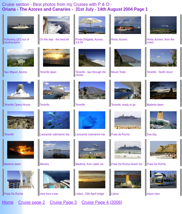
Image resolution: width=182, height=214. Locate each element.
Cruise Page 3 (63, 202)
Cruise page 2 (31, 202)
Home (8, 202)
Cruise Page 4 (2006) (102, 202)
